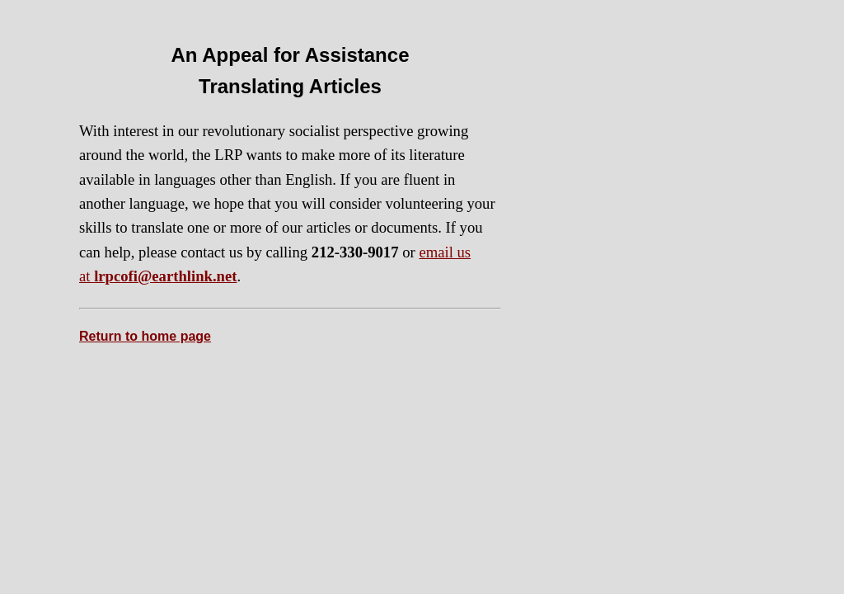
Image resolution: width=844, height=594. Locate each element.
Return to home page (145, 336)
